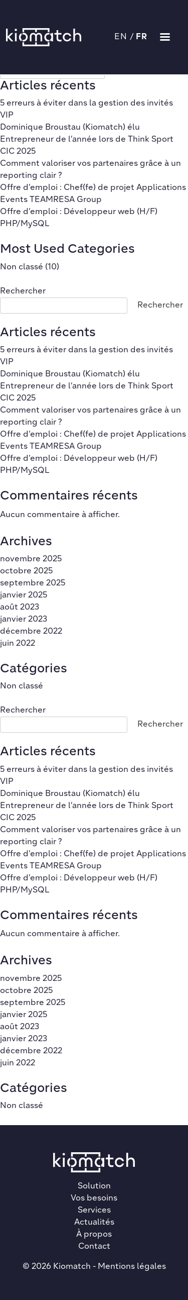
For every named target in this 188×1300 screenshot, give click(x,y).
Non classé (21, 267)
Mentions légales (132, 1267)
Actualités (94, 1223)
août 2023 (19, 608)
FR (142, 37)
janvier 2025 (23, 595)
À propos (94, 1235)
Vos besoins (94, 1198)
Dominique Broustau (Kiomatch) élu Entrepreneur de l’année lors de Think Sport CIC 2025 (86, 140)
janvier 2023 (23, 620)
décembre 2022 (31, 632)
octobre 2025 (26, 571)
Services (94, 1211)
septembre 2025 (32, 583)
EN (121, 37)
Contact (94, 1247)
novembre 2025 (31, 559)
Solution (94, 1186)
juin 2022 (17, 644)
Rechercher (23, 291)
